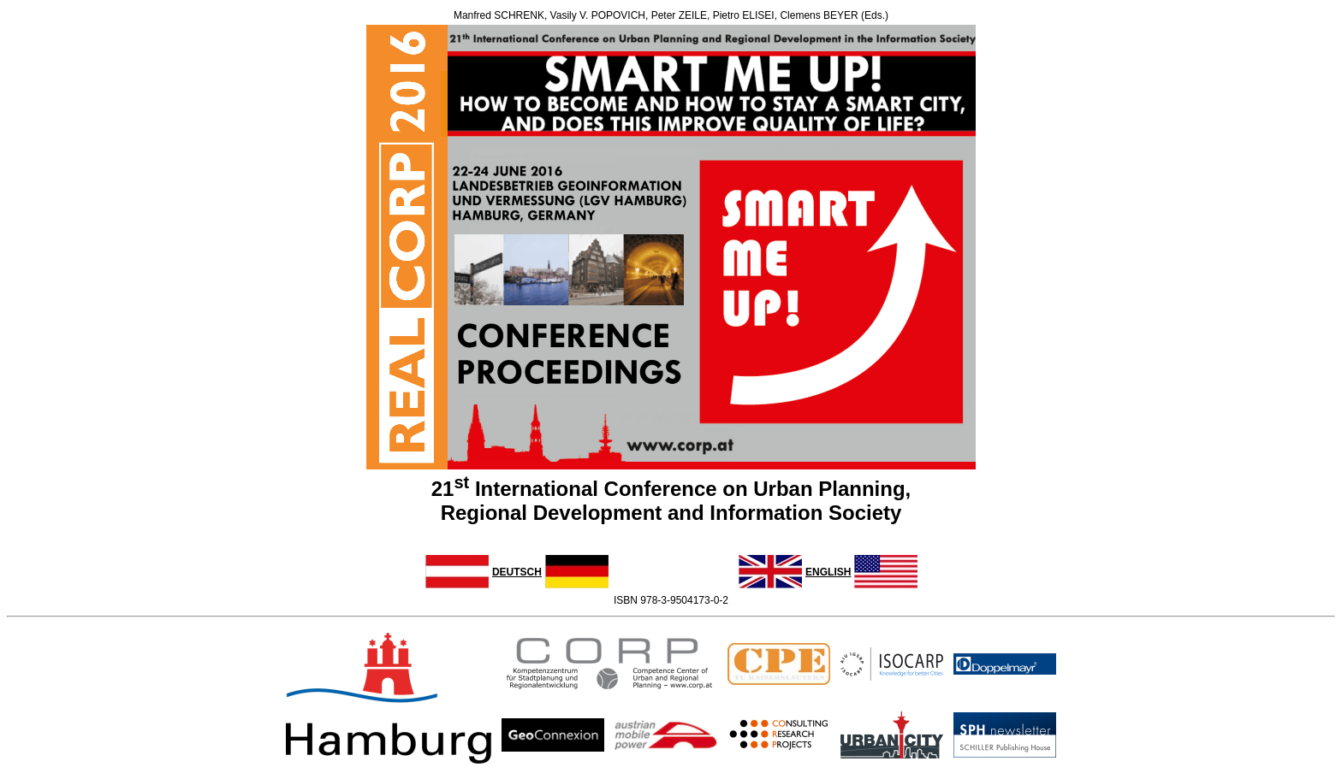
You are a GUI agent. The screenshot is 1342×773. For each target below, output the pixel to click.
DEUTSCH (517, 572)
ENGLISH (828, 572)
